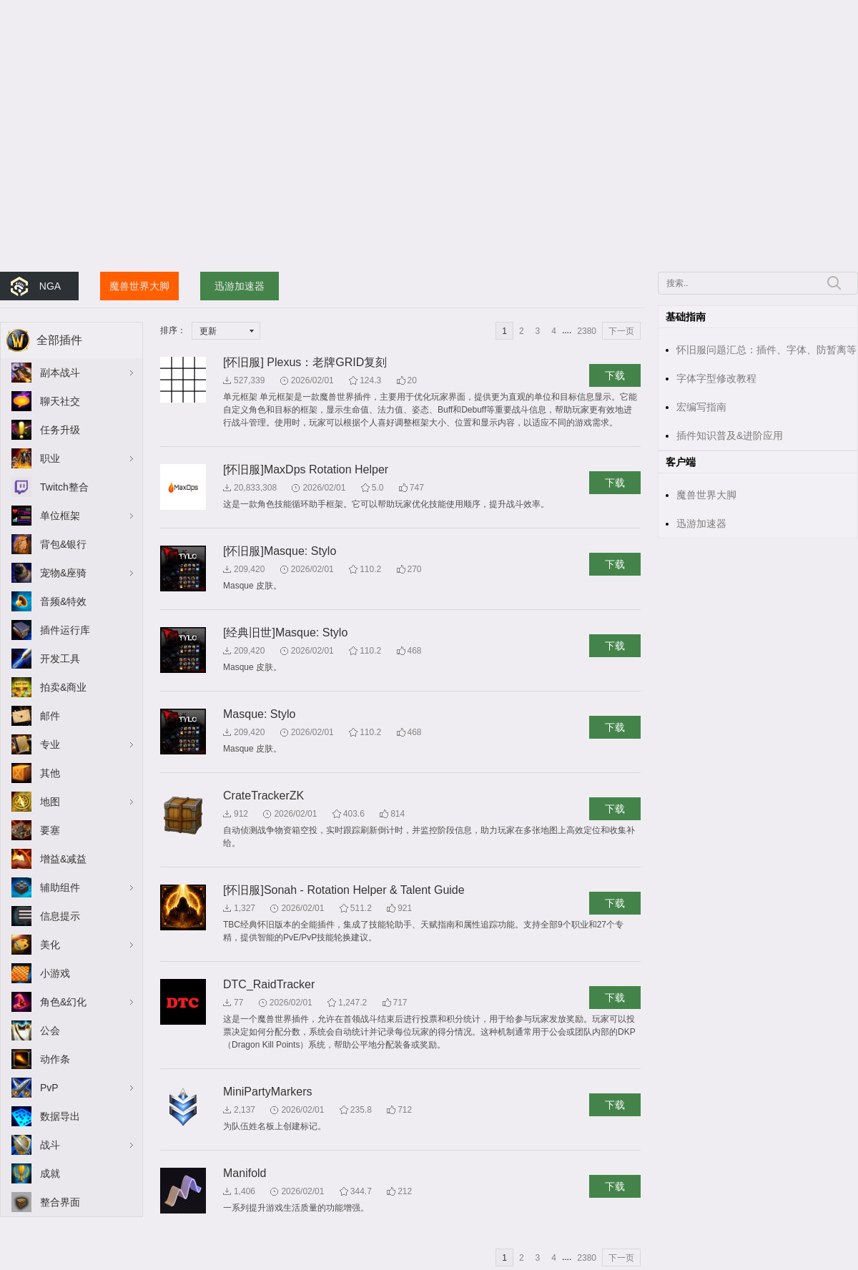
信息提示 (60, 916)
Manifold (244, 1173)
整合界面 (60, 1202)
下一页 (621, 331)
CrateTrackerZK (263, 795)
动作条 (55, 1059)
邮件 (50, 716)
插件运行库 (65, 630)
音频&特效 (63, 601)
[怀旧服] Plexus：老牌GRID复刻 (305, 362)
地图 (50, 801)
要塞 (50, 830)
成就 (50, 1173)
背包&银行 (63, 544)
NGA (50, 286)
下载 (615, 375)
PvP (49, 1087)
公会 (50, 1030)
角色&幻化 (63, 1002)
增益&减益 (63, 859)
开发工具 (60, 658)
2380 (586, 331)
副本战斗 (60, 372)
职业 (50, 458)
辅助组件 (60, 887)
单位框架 (60, 515)
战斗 (50, 1145)
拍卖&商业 (63, 687)
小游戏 (55, 973)
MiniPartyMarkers (267, 1092)
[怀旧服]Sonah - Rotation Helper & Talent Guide (344, 890)
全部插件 (59, 340)
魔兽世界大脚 (139, 286)
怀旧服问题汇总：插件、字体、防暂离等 (766, 349)
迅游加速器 (239, 286)
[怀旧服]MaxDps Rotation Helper (305, 469)
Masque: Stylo (259, 714)
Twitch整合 (64, 487)
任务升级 (60, 429)
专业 (50, 744)
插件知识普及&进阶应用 (729, 435)
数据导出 (60, 1116)
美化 (50, 944)
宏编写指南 (701, 407)
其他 (50, 773)
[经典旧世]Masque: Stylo (285, 632)
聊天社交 (60, 401)
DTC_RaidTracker (269, 984)
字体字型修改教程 (716, 378)
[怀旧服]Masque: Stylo (279, 551)
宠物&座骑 (63, 573)
